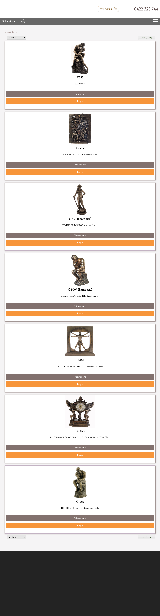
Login (80, 101)
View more (80, 94)
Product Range (10, 32)
